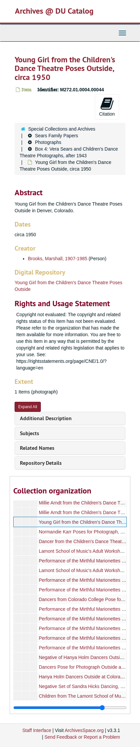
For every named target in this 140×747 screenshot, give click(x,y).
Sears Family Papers (56, 135)
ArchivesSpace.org (84, 730)
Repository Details (41, 462)
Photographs (48, 142)
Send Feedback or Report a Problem (82, 737)
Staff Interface (36, 730)
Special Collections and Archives (61, 129)
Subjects (29, 433)
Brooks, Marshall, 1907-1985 (57, 258)
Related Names (37, 447)
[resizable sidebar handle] (70, 707)
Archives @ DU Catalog (54, 11)
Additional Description (46, 418)
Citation (107, 107)
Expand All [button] (27, 406)
